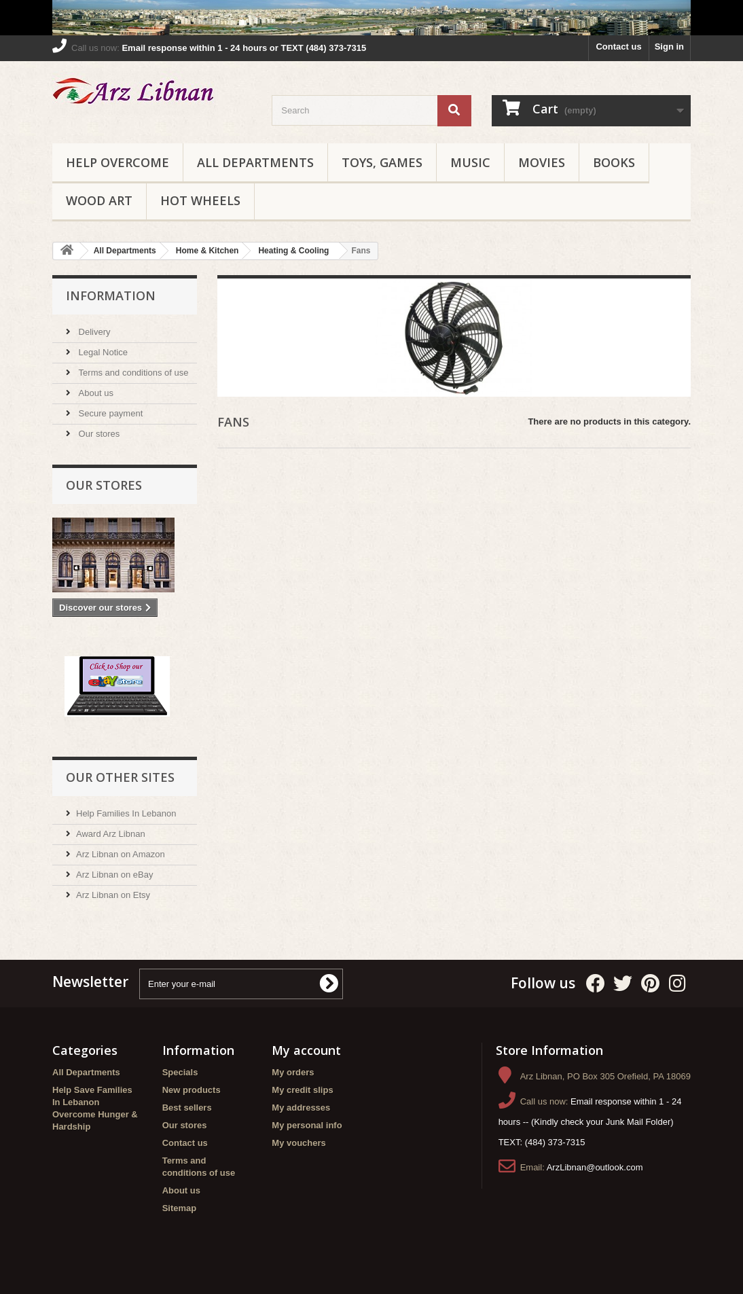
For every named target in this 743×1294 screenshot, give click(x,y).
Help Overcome (117, 162)
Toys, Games (382, 162)
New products (191, 1090)
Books (614, 162)
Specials (180, 1072)
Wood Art (99, 200)
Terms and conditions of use (132, 372)
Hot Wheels (200, 200)
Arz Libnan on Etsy (113, 895)
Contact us (618, 46)
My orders (293, 1072)
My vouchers (298, 1143)
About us (94, 393)
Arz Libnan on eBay (114, 874)
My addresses (301, 1107)
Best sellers (187, 1107)
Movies (541, 162)
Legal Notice (102, 352)
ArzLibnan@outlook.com (595, 1167)
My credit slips (302, 1090)
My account (306, 1050)
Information (111, 295)
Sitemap (179, 1208)
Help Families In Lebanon (126, 813)
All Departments (255, 162)
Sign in (669, 46)
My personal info (307, 1125)
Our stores (98, 434)
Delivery (93, 332)
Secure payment (109, 413)
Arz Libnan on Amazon (120, 854)
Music (470, 162)
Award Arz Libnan (110, 834)
